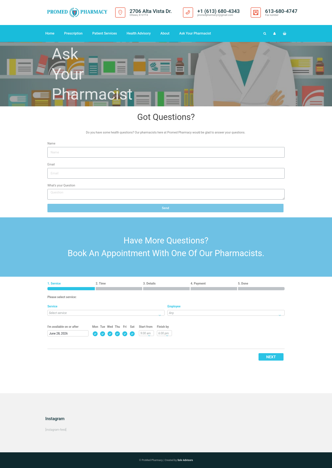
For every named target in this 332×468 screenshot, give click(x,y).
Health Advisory (139, 33)
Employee (173, 306)
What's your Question (61, 185)
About (165, 33)
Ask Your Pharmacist (195, 33)
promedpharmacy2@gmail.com (215, 15)
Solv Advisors (185, 460)
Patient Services (104, 33)
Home (49, 33)
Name (51, 143)
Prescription (73, 33)
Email (51, 164)
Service (52, 306)
